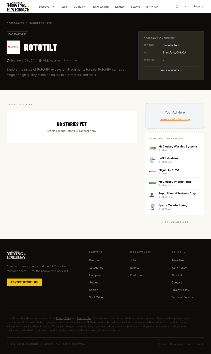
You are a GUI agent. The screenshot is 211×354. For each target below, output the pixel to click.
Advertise (177, 260)
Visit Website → (171, 70)
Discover (95, 260)
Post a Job (136, 275)
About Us (177, 275)
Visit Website (49, 60)
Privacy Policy (180, 290)
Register (198, 6)
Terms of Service (182, 297)
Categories (96, 267)
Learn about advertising (175, 119)
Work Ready (179, 267)
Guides (93, 282)
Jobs (133, 260)
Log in (186, 6)
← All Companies (174, 222)
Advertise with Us (24, 282)
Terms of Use (84, 318)
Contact (176, 282)
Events (134, 267)
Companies (15, 23)
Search (93, 290)
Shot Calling (96, 297)
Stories (162, 344)
